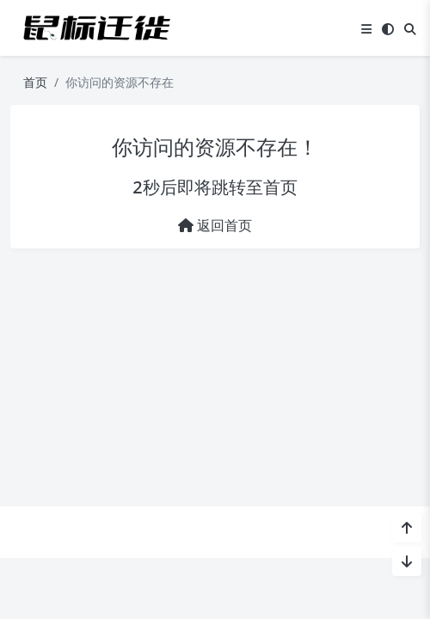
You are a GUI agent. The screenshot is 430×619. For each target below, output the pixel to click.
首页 (35, 82)
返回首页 (215, 225)
